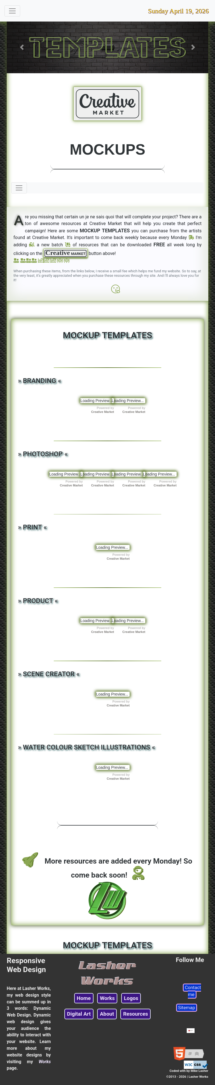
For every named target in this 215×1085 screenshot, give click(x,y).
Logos (131, 998)
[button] (22, 47)
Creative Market (102, 411)
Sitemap (186, 1007)
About (107, 1014)
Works (107, 998)
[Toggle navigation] (12, 10)
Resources (135, 1014)
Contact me (193, 991)
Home (84, 998)
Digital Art (79, 1014)
